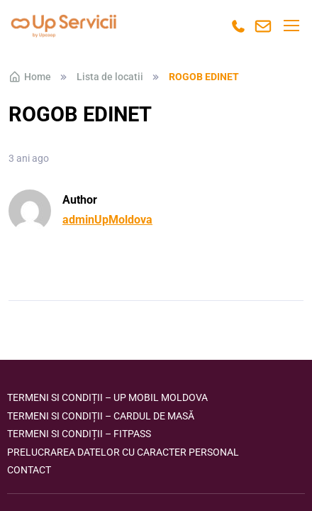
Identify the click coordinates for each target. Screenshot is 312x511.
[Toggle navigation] (290, 25)
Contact (29, 470)
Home (30, 76)
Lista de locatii (110, 76)
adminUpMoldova (107, 219)
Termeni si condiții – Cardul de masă (100, 416)
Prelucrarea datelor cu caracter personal (123, 452)
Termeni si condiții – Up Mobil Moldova (107, 397)
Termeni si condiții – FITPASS (79, 433)
